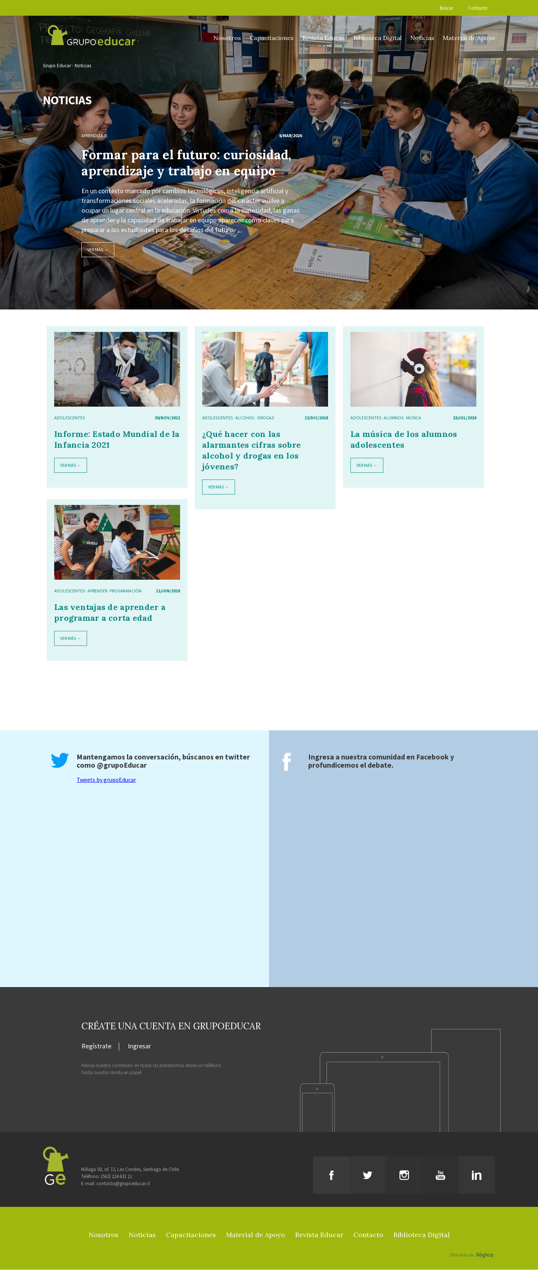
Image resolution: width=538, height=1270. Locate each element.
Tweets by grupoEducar (106, 780)
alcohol (245, 418)
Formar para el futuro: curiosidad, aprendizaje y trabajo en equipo (186, 163)
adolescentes (69, 418)
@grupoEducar (122, 765)
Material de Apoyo (469, 37)
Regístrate (96, 1047)
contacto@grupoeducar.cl (123, 1184)
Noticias (422, 37)
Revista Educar (323, 37)
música (413, 418)
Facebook (432, 757)
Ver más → (97, 250)
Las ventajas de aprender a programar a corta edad (110, 612)
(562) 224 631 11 (116, 1177)
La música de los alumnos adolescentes (403, 439)
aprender (97, 591)
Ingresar (139, 1047)
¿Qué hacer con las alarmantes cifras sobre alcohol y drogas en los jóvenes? (251, 450)
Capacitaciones (272, 37)
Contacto (478, 8)
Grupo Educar (57, 66)
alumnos (394, 418)
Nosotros (227, 37)
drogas (265, 418)
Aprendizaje (94, 136)
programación (126, 591)
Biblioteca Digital (377, 37)
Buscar (446, 8)
